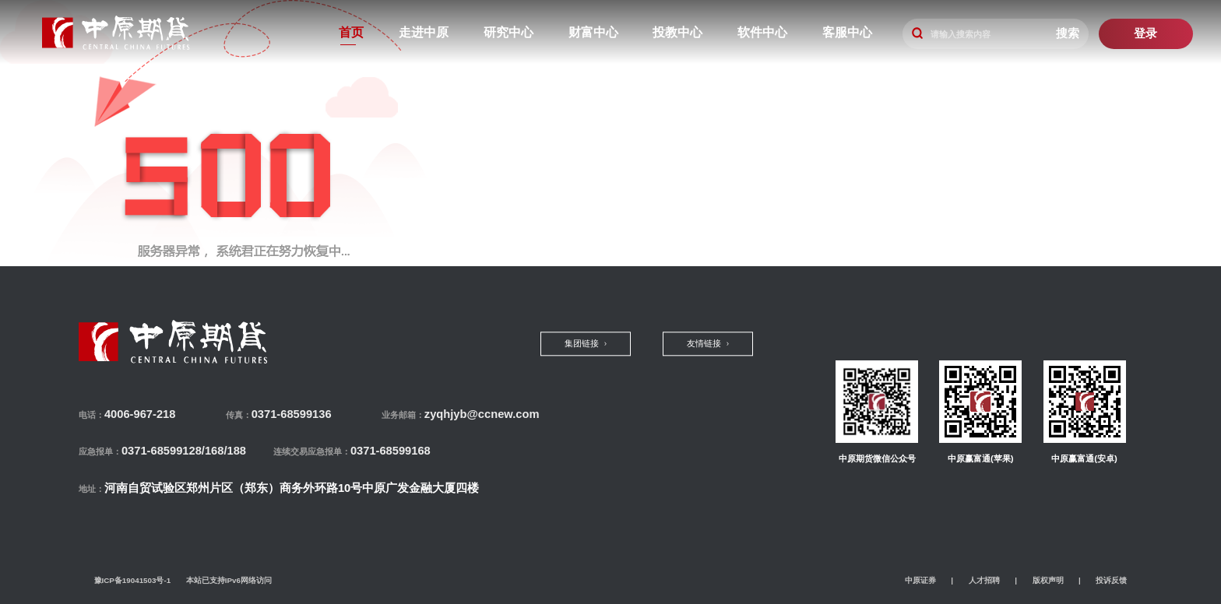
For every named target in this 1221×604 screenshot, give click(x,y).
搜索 (1067, 33)
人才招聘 (984, 580)
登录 (1145, 33)
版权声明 (1048, 580)
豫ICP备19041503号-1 (132, 580)
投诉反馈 (1111, 580)
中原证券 (920, 580)
